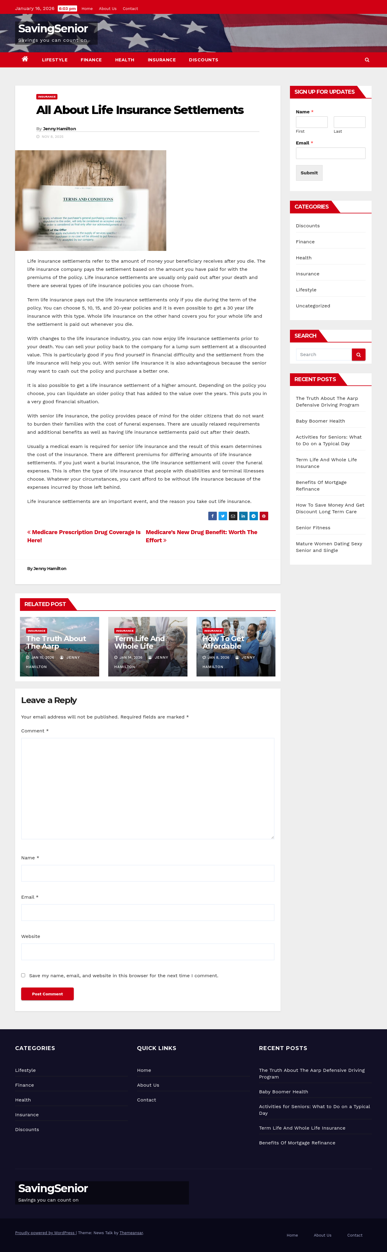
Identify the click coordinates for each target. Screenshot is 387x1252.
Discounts (204, 60)
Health (125, 60)
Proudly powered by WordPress (45, 1233)
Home (87, 8)
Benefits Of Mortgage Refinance (297, 1143)
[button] (367, 60)
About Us (107, 8)
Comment (35, 731)
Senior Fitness (313, 527)
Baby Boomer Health (320, 421)
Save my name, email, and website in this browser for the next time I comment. (123, 975)
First (300, 131)
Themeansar (131, 1233)
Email (30, 897)
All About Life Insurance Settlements (140, 110)
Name (30, 858)
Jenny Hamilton (59, 128)
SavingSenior (53, 28)
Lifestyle (55, 60)
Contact (130, 8)
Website (30, 936)
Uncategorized (313, 306)
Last (338, 131)
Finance (91, 60)
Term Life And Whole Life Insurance (139, 646)
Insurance (162, 60)
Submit (309, 173)
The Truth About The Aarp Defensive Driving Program (57, 650)
